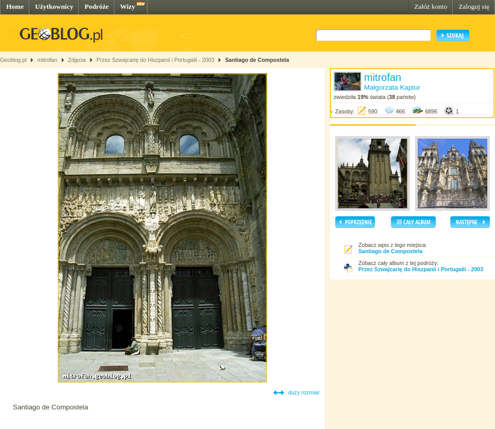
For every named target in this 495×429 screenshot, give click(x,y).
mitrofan (47, 60)
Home (15, 6)
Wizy (127, 6)
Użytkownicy (54, 6)
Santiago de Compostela (257, 60)
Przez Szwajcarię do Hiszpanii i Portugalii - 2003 (155, 60)
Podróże (97, 6)
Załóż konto (430, 6)
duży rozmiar (304, 392)
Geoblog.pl (13, 60)
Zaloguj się (473, 6)
